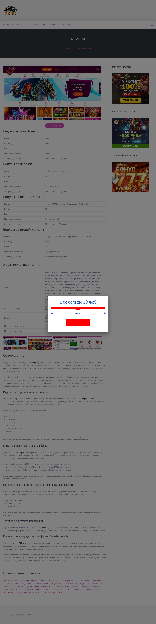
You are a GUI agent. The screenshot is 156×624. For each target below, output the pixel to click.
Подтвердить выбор (78, 323)
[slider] (78, 308)
